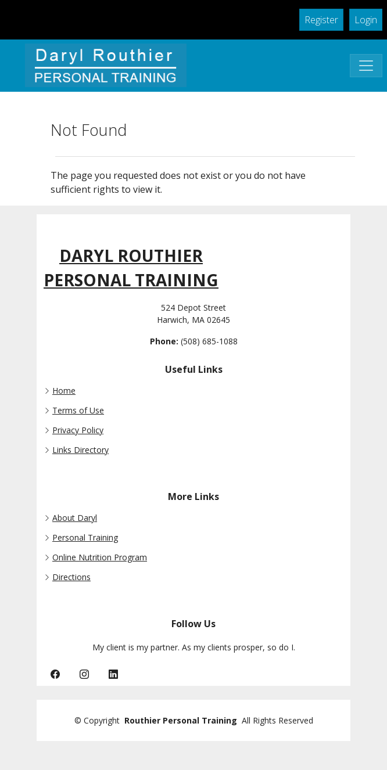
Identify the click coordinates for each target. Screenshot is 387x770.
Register (321, 19)
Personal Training (85, 538)
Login (365, 19)
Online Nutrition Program (99, 557)
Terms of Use (78, 410)
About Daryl (74, 518)
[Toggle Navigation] (366, 65)
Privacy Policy (77, 430)
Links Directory (80, 450)
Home (64, 391)
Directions (71, 577)
